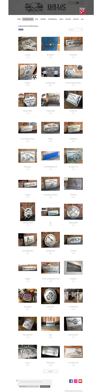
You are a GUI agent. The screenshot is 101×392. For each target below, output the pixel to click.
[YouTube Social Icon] (80, 381)
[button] (76, 13)
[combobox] (76, 29)
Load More (50, 371)
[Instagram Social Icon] (75, 381)
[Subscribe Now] (45, 386)
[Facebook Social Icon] (71, 381)
